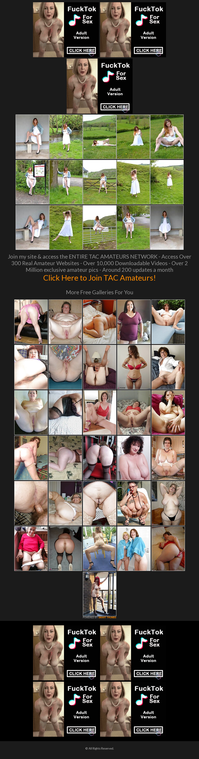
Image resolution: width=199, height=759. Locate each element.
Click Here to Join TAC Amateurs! (99, 277)
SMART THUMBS (107, 617)
